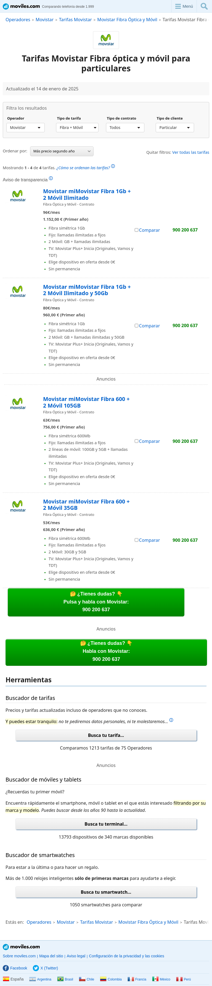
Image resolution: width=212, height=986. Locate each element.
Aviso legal (76, 956)
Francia (137, 979)
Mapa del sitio (51, 956)
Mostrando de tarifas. (59, 167)
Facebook (15, 968)
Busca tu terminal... (105, 824)
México (161, 979)
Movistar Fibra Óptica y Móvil (127, 20)
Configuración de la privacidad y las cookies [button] (126, 956)
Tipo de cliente (170, 118)
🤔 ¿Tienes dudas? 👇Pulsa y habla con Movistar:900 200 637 (96, 602)
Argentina (40, 979)
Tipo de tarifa (69, 118)
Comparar (147, 230)
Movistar (45, 20)
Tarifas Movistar (75, 20)
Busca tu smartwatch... (106, 892)
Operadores (18, 20)
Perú (183, 979)
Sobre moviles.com (19, 956)
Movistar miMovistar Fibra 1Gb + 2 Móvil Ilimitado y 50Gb (87, 290)
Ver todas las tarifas (190, 152)
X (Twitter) (45, 968)
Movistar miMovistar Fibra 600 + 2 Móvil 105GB (86, 402)
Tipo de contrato (121, 118)
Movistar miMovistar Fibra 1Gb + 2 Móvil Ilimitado (87, 194)
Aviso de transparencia (28, 179)
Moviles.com (21, 947)
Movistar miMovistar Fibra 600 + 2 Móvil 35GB (86, 505)
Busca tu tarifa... (106, 735)
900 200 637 (185, 230)
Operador (15, 118)
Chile (86, 979)
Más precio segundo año (62, 151)
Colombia (111, 979)
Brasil (65, 979)
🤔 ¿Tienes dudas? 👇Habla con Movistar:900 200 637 (106, 651)
